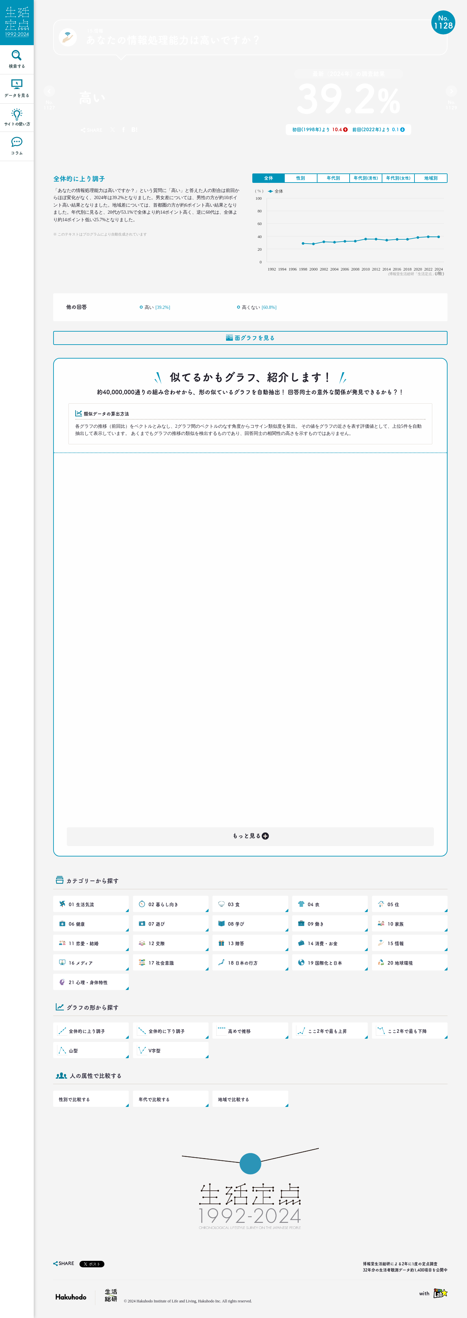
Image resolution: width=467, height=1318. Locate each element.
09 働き (316, 924)
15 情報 (396, 943)
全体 (268, 178)
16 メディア (81, 963)
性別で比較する (74, 1099)
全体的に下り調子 (167, 1031)
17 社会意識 (161, 963)
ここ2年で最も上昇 (327, 1031)
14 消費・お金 (323, 943)
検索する (17, 66)
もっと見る (251, 834)
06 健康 (77, 924)
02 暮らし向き (163, 904)
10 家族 (396, 924)
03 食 (234, 904)
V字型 (155, 1050)
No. (49, 105)
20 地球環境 (400, 963)
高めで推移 (239, 1031)
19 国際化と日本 (325, 963)
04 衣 (313, 904)
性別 (300, 178)
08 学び (236, 924)
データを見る (17, 95)
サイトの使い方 (17, 124)
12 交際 (157, 943)
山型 (73, 1050)
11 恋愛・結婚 (84, 943)
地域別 (431, 178)
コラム (17, 153)
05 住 (393, 904)
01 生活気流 (81, 904)
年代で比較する (154, 1099)
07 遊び (157, 924)
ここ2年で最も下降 (407, 1031)
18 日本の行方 (243, 963)
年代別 (333, 178)
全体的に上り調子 (87, 1031)
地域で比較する (233, 1099)
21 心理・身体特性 (88, 982)
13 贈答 (236, 943)
